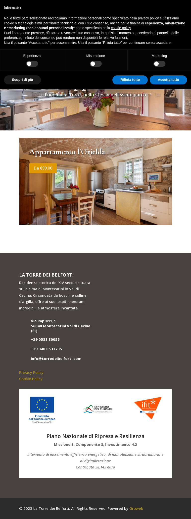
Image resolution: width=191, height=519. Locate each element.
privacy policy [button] (148, 18)
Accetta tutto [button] (168, 80)
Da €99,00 (43, 168)
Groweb (136, 508)
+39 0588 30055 (45, 339)
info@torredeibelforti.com (56, 358)
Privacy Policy (31, 372)
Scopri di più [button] (22, 80)
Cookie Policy (31, 378)
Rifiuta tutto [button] (130, 80)
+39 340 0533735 (46, 348)
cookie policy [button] (121, 28)
